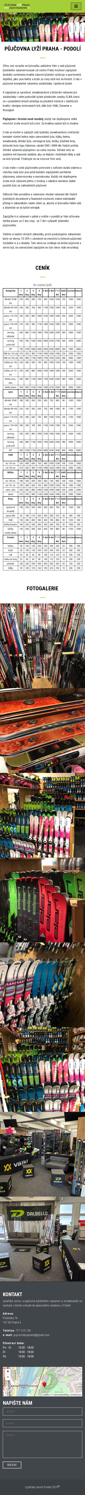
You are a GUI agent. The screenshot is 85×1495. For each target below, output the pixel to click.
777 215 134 (23, 1330)
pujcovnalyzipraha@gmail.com (31, 1335)
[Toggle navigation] (76, 6)
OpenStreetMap (61, 1394)
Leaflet (46, 1394)
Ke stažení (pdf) (42, 285)
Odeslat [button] (12, 1464)
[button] (44, 1384)
